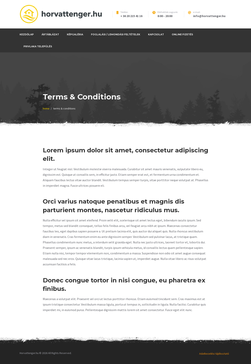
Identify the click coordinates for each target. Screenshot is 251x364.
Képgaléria (75, 34)
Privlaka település (38, 46)
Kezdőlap (27, 34)
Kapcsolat (156, 34)
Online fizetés (182, 34)
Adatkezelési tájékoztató (214, 353)
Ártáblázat (50, 34)
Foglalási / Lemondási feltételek (115, 34)
